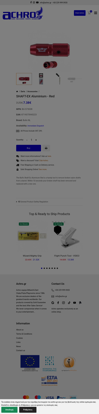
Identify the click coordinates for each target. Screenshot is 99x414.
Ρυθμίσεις (27, 410)
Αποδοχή (9, 410)
